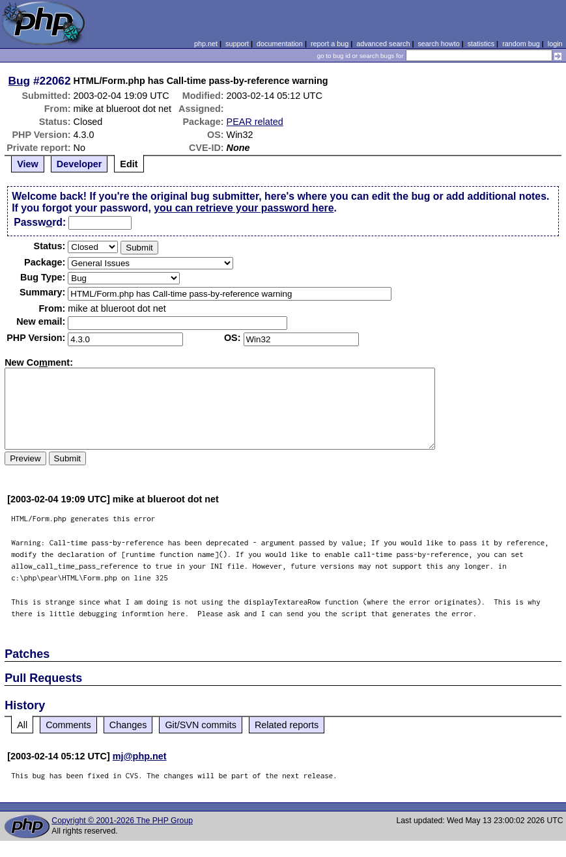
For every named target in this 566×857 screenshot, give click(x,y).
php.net (206, 44)
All (22, 725)
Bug (19, 80)
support (237, 44)
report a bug (329, 44)
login (555, 44)
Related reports (286, 725)
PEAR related (255, 121)
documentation (280, 44)
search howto (438, 44)
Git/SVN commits (200, 725)
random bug (521, 44)
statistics (481, 44)
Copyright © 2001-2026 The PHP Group (122, 820)
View (27, 164)
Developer (79, 164)
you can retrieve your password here (243, 207)
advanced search (383, 44)
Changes (128, 725)
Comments (68, 725)
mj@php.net (140, 756)
